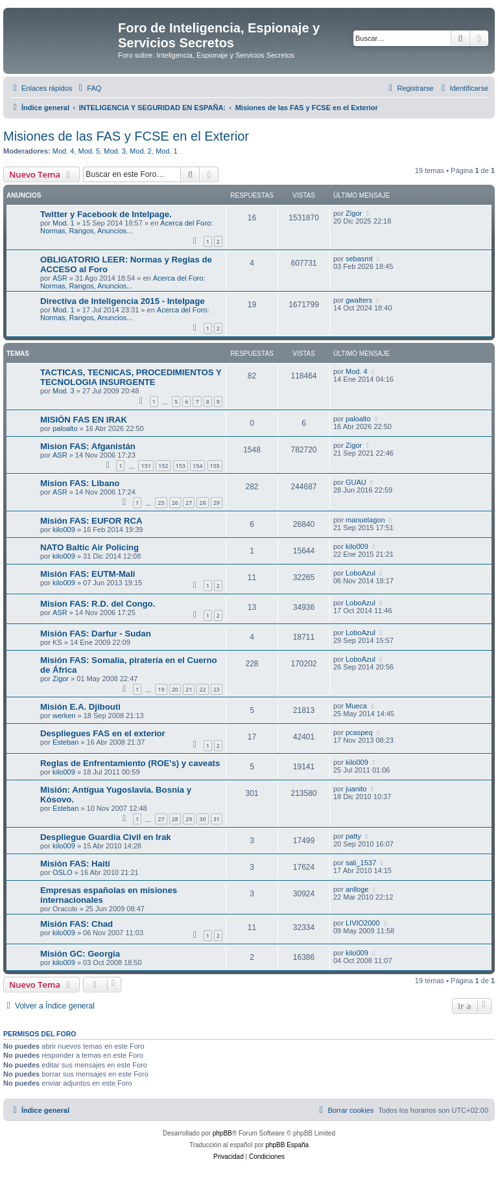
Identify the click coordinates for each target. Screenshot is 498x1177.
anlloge (357, 889)
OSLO (63, 872)
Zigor (354, 213)
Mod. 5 (89, 151)
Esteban (65, 742)
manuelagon (365, 520)
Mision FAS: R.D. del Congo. (97, 604)
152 (163, 465)
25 (161, 502)
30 (202, 819)
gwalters (359, 300)
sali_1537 (361, 863)
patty (353, 836)
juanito (356, 789)
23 (216, 689)
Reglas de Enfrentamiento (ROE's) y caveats (130, 763)
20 (175, 689)
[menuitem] (88, 88)
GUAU (356, 482)
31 (216, 819)
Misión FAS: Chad (76, 924)
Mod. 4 (64, 151)
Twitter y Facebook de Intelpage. (106, 214)
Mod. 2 (141, 151)
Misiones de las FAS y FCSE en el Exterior (126, 136)
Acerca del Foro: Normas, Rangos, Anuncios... (126, 227)
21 (188, 689)
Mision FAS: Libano (79, 483)
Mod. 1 (167, 151)
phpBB (222, 1133)
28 (202, 502)
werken (64, 715)
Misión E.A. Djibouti (80, 707)
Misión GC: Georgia (80, 954)
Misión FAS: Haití (75, 863)
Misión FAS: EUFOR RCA (91, 521)
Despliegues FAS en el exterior (102, 733)
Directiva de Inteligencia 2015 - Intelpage (122, 301)
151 (145, 465)
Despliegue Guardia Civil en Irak (105, 837)
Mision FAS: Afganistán (88, 446)
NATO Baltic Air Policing (89, 547)
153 (180, 465)
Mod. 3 (115, 151)
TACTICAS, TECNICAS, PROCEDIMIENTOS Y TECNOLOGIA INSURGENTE (131, 377)
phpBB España (287, 1144)
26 (175, 502)
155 (215, 465)
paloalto (65, 428)
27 (188, 502)
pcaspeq (359, 732)
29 (216, 502)
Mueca (356, 706)
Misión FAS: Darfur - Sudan (95, 633)
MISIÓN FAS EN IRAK (83, 420)
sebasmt (359, 258)
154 (197, 465)
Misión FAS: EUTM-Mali (88, 574)
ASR (60, 278)
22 (202, 689)
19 (161, 689)
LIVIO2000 (363, 923)
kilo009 (64, 529)
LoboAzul (360, 573)
